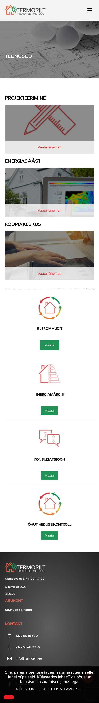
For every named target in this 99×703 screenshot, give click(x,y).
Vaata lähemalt (49, 147)
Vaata (50, 345)
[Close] (9, 697)
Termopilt (13, 586)
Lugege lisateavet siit (61, 689)
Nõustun (25, 689)
